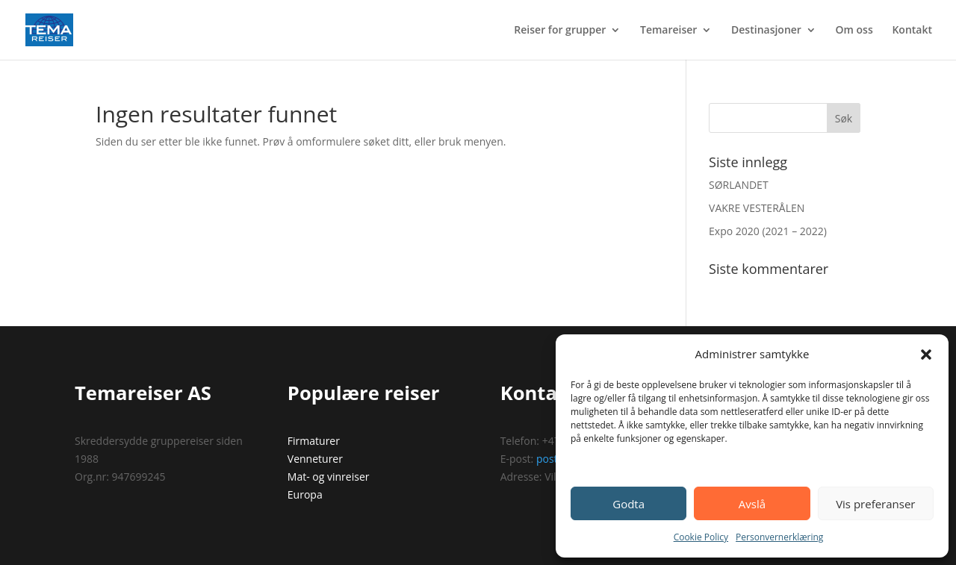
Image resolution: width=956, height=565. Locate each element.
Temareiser (668, 31)
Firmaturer (314, 441)
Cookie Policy (701, 537)
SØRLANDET (739, 185)
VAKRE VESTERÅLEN (756, 208)
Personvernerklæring (779, 537)
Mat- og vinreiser (329, 476)
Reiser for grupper (560, 31)
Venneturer (315, 459)
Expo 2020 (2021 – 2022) (768, 231)
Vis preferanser (875, 503)
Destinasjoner (766, 31)
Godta (628, 503)
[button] (926, 354)
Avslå (752, 503)
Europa (305, 494)
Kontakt (912, 31)
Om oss (854, 31)
